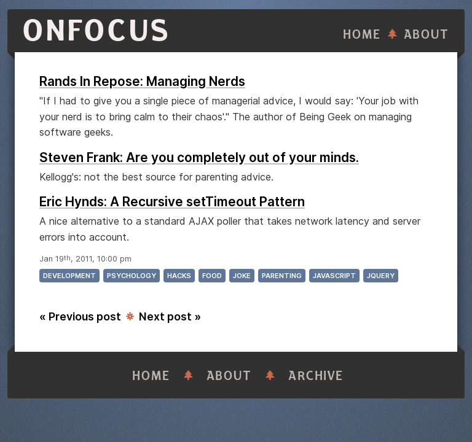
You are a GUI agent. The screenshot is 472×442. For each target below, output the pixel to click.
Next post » (170, 316)
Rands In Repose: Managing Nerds (142, 81)
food (212, 275)
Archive (316, 376)
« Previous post (80, 316)
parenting (282, 275)
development (69, 275)
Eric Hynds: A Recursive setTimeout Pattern (172, 201)
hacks (179, 275)
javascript (334, 275)
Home (362, 34)
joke (242, 275)
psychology (131, 275)
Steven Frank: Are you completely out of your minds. (199, 157)
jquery (381, 275)
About (426, 34)
